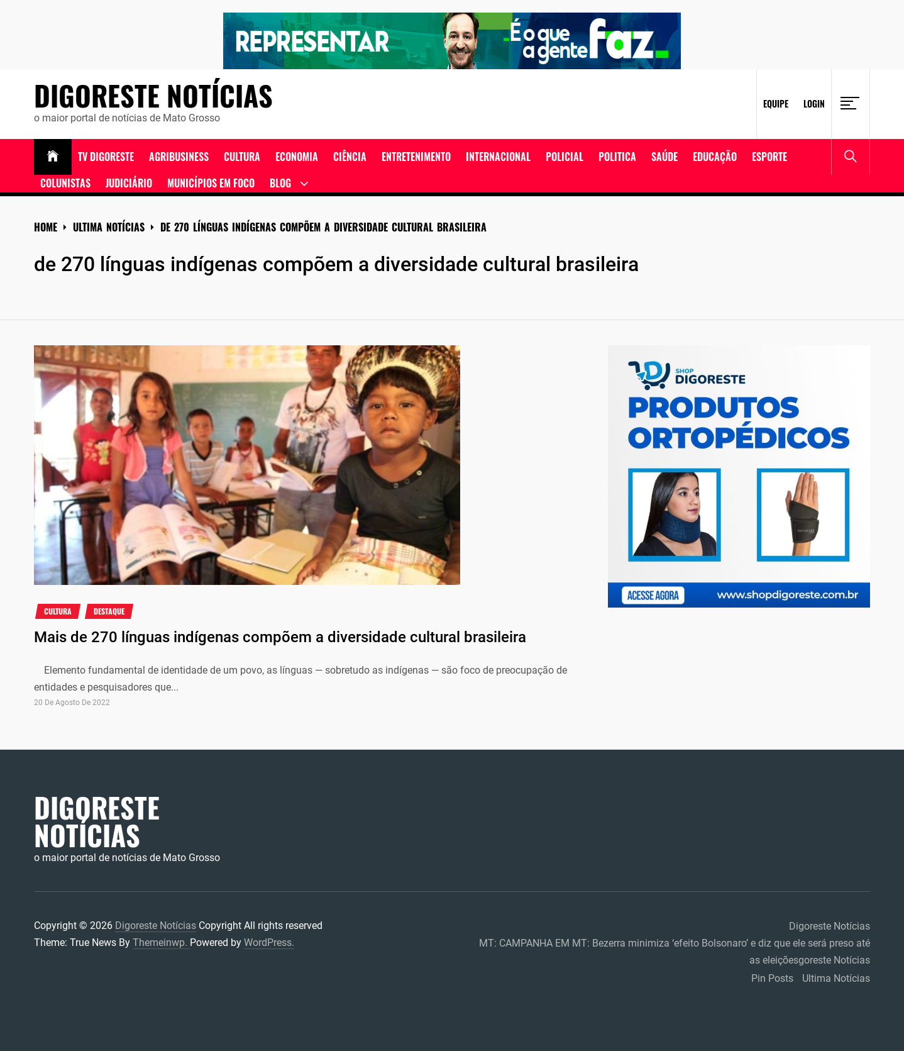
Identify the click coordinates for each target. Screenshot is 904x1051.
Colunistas (65, 183)
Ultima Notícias (836, 978)
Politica (617, 156)
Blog (280, 183)
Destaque (109, 611)
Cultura (242, 156)
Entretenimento (416, 156)
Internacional (498, 156)
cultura (58, 611)
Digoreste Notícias (153, 95)
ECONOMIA (296, 156)
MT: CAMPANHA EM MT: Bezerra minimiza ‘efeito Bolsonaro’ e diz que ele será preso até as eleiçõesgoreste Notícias (674, 951)
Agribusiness (179, 156)
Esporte (769, 156)
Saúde (664, 156)
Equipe (775, 103)
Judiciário (129, 183)
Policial (564, 156)
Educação (715, 156)
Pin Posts (772, 978)
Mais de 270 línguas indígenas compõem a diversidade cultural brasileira (280, 637)
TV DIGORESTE (106, 156)
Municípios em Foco (211, 183)
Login (814, 103)
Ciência (350, 156)
